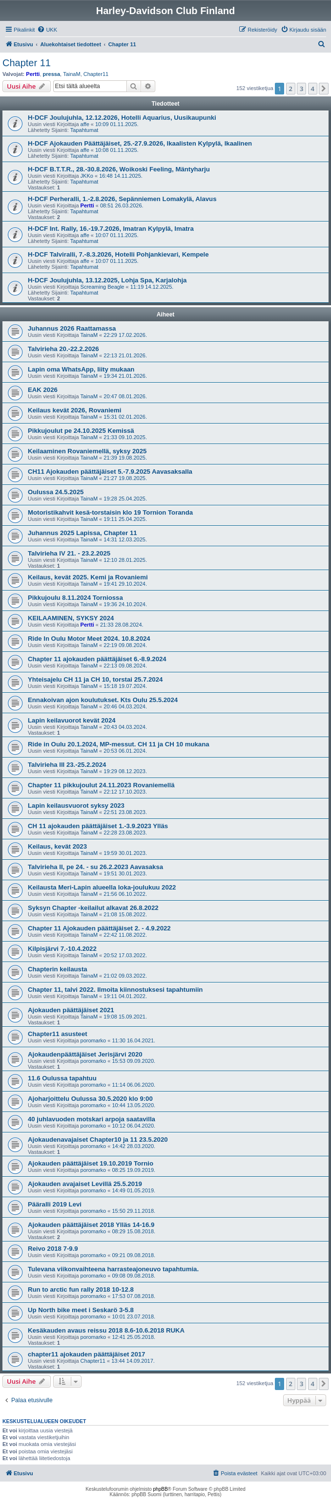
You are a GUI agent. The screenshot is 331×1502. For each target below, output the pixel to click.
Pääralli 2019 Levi (55, 1204)
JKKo (87, 176)
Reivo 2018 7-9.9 (53, 1248)
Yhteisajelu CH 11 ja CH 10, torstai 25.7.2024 (95, 679)
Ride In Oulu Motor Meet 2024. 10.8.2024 (89, 638)
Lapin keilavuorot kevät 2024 (72, 720)
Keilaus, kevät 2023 (57, 846)
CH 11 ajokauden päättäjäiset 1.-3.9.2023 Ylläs (98, 826)
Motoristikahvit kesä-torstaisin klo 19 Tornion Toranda (110, 512)
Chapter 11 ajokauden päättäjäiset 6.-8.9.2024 (97, 659)
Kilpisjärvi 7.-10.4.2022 (62, 948)
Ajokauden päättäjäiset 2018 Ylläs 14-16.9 (91, 1224)
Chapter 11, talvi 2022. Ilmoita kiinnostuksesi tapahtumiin (115, 989)
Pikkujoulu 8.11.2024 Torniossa (75, 597)
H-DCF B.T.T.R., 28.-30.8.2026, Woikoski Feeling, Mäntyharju (119, 169)
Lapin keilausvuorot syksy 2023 (76, 805)
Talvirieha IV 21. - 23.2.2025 (69, 553)
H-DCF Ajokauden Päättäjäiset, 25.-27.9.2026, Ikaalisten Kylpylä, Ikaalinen (140, 143)
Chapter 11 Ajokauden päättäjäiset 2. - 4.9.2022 (99, 928)
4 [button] (312, 88)
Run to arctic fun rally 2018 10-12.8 (81, 1289)
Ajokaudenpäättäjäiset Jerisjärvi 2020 (85, 1054)
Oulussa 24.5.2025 (55, 492)
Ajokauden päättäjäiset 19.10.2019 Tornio (90, 1163)
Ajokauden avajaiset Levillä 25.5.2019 (85, 1183)
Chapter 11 (26, 62)
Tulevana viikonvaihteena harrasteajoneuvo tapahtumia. (113, 1269)
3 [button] (301, 88)
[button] (324, 88)
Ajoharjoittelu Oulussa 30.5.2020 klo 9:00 (90, 1098)
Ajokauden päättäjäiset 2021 (71, 1010)
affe (85, 124)
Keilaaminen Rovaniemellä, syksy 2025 (87, 451)
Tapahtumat (84, 130)
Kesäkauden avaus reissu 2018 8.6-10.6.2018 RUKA (106, 1330)
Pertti (33, 74)
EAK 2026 (43, 389)
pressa (51, 74)
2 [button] (290, 88)
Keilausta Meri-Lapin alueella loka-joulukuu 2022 (102, 887)
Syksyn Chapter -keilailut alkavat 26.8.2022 (93, 907)
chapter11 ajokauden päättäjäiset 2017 (86, 1354)
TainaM (71, 74)
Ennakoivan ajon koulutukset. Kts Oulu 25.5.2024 (103, 700)
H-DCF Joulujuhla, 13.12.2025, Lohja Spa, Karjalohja (107, 280)
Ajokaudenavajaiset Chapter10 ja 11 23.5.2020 (98, 1139)
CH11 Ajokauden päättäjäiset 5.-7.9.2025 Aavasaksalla (110, 471)
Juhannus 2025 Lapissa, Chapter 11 (82, 533)
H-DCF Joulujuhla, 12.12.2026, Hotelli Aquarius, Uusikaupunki (122, 117)
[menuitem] (47, 30)
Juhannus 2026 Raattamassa (72, 328)
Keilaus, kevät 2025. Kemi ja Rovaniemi (88, 577)
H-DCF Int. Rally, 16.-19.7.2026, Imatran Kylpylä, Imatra (111, 228)
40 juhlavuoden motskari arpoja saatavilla (91, 1119)
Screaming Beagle (102, 287)
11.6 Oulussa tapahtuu (62, 1078)
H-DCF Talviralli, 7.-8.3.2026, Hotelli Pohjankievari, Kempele (118, 254)
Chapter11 (95, 74)
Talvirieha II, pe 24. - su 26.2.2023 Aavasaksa (95, 867)
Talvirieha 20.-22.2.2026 (63, 348)
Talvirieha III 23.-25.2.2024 (67, 764)
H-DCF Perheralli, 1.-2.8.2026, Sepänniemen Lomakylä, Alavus (122, 199)
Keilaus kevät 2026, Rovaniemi (74, 410)
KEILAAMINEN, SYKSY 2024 (71, 618)
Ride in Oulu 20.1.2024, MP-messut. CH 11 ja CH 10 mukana (118, 744)
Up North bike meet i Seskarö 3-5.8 (81, 1310)
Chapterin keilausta (57, 969)
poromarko (93, 1040)
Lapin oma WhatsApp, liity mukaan (81, 369)
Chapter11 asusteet (57, 1034)
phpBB (160, 1489)
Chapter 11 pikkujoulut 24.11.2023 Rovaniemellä (101, 785)
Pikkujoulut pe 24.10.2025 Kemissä (81, 430)
